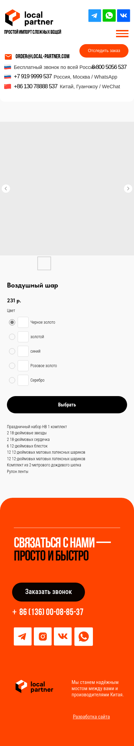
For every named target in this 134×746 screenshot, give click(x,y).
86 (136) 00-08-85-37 (51, 612)
